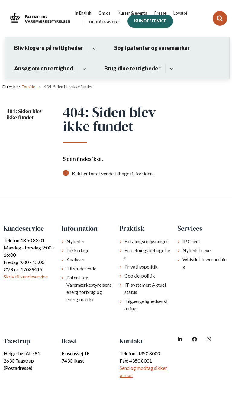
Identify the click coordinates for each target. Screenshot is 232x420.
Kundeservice (150, 20)
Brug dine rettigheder (132, 68)
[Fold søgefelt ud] (220, 18)
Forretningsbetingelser (147, 253)
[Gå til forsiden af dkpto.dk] (38, 18)
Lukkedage (77, 250)
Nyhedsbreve (196, 250)
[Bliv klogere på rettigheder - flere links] (93, 48)
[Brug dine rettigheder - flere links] (170, 68)
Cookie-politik (139, 275)
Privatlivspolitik (141, 266)
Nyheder (75, 241)
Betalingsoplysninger (146, 241)
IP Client (191, 241)
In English (83, 13)
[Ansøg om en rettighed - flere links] (83, 68)
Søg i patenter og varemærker (152, 47)
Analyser (75, 259)
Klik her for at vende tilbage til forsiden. (112, 173)
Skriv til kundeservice (26, 276)
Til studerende (81, 268)
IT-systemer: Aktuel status (145, 288)
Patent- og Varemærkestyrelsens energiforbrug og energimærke (89, 288)
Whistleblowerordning (204, 262)
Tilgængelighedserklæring (145, 304)
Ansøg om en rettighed (43, 68)
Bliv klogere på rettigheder (48, 47)
